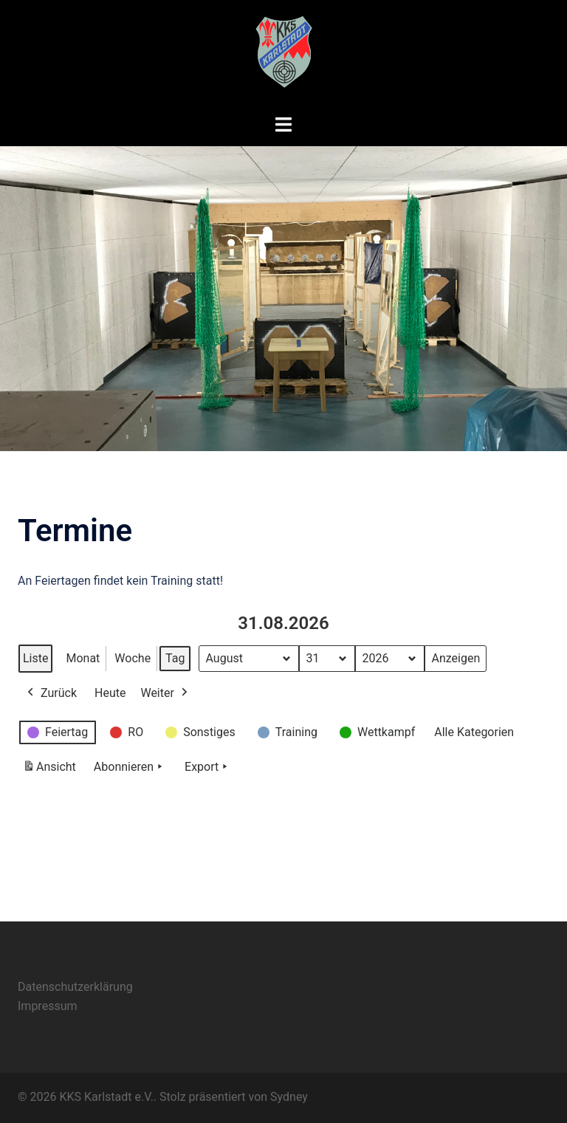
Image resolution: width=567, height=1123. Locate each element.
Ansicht (51, 770)
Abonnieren (129, 767)
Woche (132, 658)
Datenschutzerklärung (75, 987)
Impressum (48, 1006)
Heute (110, 693)
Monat (83, 658)
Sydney (289, 1097)
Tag (175, 658)
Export (207, 767)
